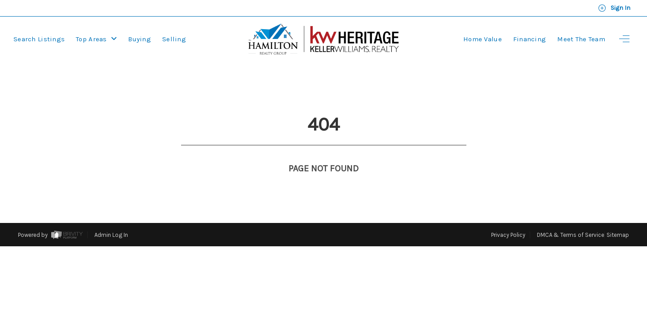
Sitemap (618, 218)
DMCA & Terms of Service (570, 218)
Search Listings (39, 39)
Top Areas (96, 39)
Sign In (614, 8)
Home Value (482, 39)
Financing (529, 39)
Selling (174, 39)
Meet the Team (581, 39)
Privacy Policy (508, 218)
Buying (139, 39)
